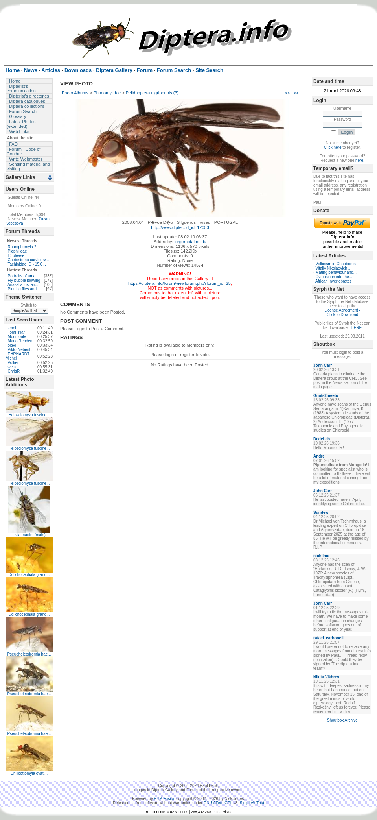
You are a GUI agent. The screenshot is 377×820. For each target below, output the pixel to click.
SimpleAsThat (252, 803)
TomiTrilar (16, 332)
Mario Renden (20, 341)
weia (12, 367)
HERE (356, 327)
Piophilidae (17, 251)
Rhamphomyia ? (22, 247)
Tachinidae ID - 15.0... (26, 264)
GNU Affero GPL (218, 803)
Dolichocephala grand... (29, 575)
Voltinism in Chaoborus (336, 264)
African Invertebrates (333, 281)
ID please (16, 255)
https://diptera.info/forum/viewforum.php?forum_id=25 (179, 283)
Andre (319, 456)
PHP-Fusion (164, 798)
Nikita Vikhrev (326, 677)
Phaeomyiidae (107, 92)
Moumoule (17, 336)
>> (295, 92)
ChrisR (14, 371)
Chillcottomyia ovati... (29, 773)
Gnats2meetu (325, 395)
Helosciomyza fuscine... (29, 415)
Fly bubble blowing (24, 280)
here (359, 160)
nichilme (321, 556)
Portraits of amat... (24, 276)
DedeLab (321, 439)
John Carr (322, 365)
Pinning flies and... (24, 289)
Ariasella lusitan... (22, 285)
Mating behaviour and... (336, 272)
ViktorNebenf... (21, 349)
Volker (13, 362)
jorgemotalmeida (190, 241)
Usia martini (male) (29, 535)
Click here (332, 147)
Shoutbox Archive (342, 720)
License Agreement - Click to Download (342, 312)
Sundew (320, 512)
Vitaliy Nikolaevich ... (334, 268)
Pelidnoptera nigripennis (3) (152, 92)
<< (287, 92)
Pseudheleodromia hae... (29, 654)
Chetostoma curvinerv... (28, 260)
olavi (12, 345)
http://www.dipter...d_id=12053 (180, 227)
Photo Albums (75, 92)
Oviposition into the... (334, 277)
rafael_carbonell (328, 638)
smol (12, 328)
